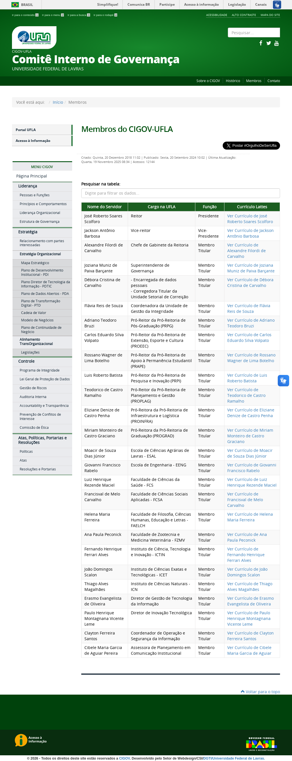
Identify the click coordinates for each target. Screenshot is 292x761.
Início (58, 102)
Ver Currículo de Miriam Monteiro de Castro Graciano (250, 435)
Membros (253, 80)
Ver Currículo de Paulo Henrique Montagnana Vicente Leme (249, 618)
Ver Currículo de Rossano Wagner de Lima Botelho (251, 357)
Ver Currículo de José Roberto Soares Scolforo (250, 218)
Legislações (30, 352)
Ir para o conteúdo (25, 15)
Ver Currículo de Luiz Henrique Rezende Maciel (252, 482)
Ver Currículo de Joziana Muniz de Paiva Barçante (251, 268)
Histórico (233, 80)
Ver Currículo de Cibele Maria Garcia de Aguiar (249, 650)
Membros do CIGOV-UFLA (127, 129)
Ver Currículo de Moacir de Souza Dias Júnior (250, 453)
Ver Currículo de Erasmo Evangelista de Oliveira (250, 601)
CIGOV (124, 758)
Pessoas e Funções (35, 195)
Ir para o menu (53, 15)
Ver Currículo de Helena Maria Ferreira (250, 517)
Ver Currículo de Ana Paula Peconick (247, 537)
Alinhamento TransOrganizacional (36, 341)
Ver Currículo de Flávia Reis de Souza (248, 308)
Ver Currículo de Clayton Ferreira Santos (250, 635)
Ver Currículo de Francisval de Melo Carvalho (245, 499)
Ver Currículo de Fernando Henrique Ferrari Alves (246, 554)
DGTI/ (207, 758)
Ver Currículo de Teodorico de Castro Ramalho (246, 395)
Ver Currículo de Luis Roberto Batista (247, 377)
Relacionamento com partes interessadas (42, 243)
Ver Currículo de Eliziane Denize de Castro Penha (250, 412)
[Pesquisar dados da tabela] (180, 193)
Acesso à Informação (33, 140)
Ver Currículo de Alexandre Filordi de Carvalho (246, 250)
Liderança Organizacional (40, 212)
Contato (273, 80)
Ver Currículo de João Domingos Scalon (247, 572)
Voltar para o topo (260, 691)
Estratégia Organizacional (40, 254)
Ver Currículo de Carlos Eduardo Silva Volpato (249, 337)
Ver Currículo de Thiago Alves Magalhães (249, 586)
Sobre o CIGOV (208, 80)
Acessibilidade (216, 15)
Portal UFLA (26, 129)
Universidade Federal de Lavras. (238, 758)
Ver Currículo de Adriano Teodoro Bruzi (251, 323)
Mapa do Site (270, 15)
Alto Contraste (244, 15)
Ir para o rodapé (105, 15)
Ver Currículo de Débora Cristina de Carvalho (250, 282)
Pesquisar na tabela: (100, 184)
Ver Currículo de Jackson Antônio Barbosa (250, 233)
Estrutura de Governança (40, 221)
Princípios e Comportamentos (43, 203)
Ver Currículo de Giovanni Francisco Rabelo (251, 467)
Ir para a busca (79, 15)
